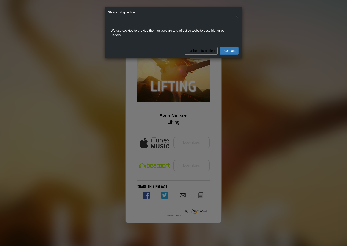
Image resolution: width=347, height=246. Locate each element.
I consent (229, 51)
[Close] (237, 16)
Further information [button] (201, 51)
